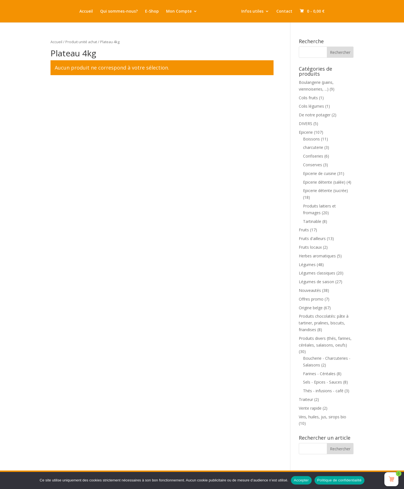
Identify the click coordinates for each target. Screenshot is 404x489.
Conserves (312, 164)
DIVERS (305, 123)
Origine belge (311, 307)
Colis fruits (308, 97)
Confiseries (313, 156)
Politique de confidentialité (339, 480)
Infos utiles (259, 11)
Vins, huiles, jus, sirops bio (322, 416)
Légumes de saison (316, 281)
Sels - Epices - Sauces (322, 382)
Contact (291, 11)
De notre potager (314, 114)
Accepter (301, 480)
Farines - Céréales (319, 373)
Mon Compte (172, 11)
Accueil (79, 11)
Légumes (307, 264)
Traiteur (306, 399)
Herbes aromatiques (317, 256)
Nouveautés (310, 290)
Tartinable (312, 221)
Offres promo (311, 299)
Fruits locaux (310, 247)
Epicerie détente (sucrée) (325, 190)
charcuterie (313, 147)
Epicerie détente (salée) (324, 182)
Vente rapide (310, 408)
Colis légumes (311, 106)
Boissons (311, 139)
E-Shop (145, 11)
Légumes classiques (317, 273)
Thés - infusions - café (323, 390)
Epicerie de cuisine (319, 173)
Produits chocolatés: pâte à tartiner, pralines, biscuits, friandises (323, 322)
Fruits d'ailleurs (312, 238)
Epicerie (306, 132)
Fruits (304, 229)
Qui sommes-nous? (112, 11)
